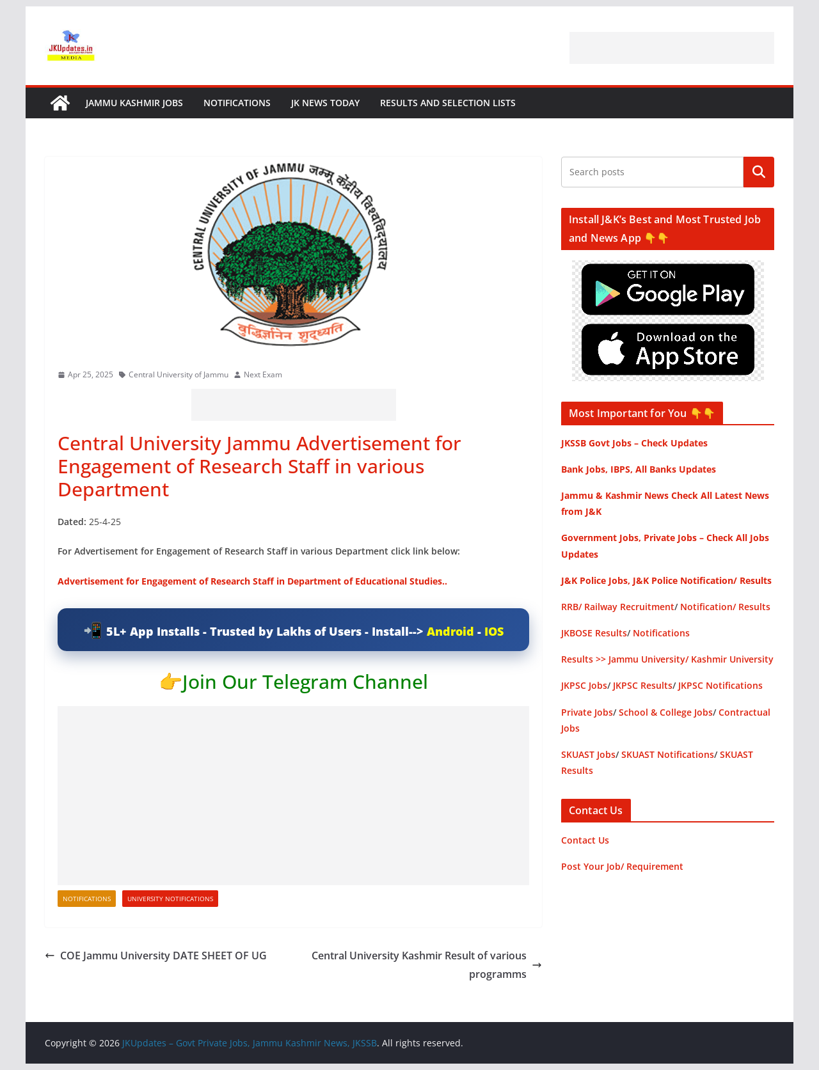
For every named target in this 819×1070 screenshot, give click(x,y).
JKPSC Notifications (720, 685)
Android (450, 631)
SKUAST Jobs (588, 754)
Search (758, 172)
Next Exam (263, 374)
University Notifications (170, 898)
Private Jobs (587, 712)
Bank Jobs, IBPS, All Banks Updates (638, 469)
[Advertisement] (671, 48)
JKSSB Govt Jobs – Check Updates (634, 443)
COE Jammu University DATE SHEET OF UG (156, 955)
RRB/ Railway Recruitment (617, 607)
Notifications (237, 103)
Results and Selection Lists (448, 103)
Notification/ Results (725, 607)
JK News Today (325, 103)
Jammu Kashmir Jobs (134, 103)
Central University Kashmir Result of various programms (427, 964)
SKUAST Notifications (667, 754)
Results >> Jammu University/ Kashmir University (667, 659)
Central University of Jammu (178, 374)
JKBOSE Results (594, 633)
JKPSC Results (642, 685)
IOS (494, 631)
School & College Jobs (666, 712)
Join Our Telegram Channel (305, 681)
